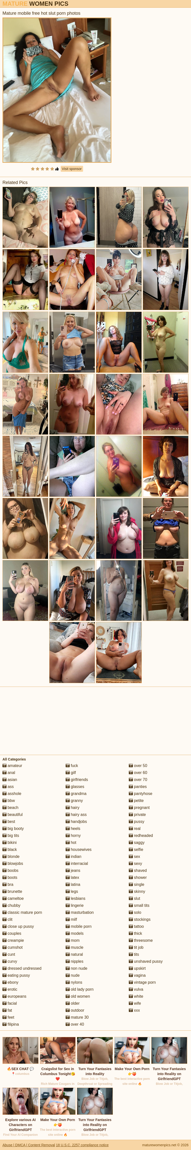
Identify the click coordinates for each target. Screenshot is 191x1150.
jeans (73, 870)
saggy (136, 842)
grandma (76, 793)
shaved (138, 870)
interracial (77, 863)
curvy (9, 961)
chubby (11, 905)
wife (135, 1003)
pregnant (139, 807)
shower (138, 877)
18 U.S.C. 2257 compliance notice (82, 1145)
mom (73, 940)
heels (73, 828)
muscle (74, 947)
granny (74, 800)
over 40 (75, 1024)
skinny (137, 891)
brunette (12, 891)
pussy (136, 821)
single (136, 884)
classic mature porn (22, 912)
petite (136, 800)
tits (134, 954)
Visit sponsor (72, 169)
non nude (76, 968)
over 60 (138, 772)
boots (9, 877)
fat (7, 1010)
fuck (72, 766)
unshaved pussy (146, 961)
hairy (72, 807)
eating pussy (16, 975)
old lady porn (80, 989)
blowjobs (12, 863)
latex (72, 877)
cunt (8, 954)
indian (73, 856)
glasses (75, 786)
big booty (13, 828)
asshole (11, 793)
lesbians (75, 898)
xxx (134, 1010)
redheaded (141, 835)
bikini (9, 842)
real (135, 828)
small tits (139, 905)
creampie (13, 940)
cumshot (12, 947)
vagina (137, 975)
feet (8, 1017)
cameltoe (13, 898)
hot (71, 842)
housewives (79, 849)
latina (73, 884)
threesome (141, 940)
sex (134, 856)
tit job (136, 947)
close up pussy (18, 926)
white (136, 996)
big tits (10, 835)
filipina (10, 1024)
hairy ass (76, 814)
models (75, 933)
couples (11, 933)
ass (8, 786)
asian (9, 779)
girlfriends (77, 779)
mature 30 (77, 1017)
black (9, 849)
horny (73, 835)
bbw (8, 800)
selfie (136, 849)
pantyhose (140, 793)
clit (7, 919)
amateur (12, 766)
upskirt (137, 968)
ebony (10, 982)
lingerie (75, 905)
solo (135, 912)
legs (72, 891)
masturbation (80, 912)
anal (8, 772)
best (8, 821)
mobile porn (79, 926)
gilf (71, 772)
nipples (74, 961)
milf (71, 919)
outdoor (75, 1010)
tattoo (136, 926)
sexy (135, 863)
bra (7, 884)
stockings (139, 919)
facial (9, 1003)
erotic (9, 989)
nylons (74, 982)
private (137, 814)
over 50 (138, 766)
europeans (14, 996)
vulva (136, 989)
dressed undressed (22, 968)
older (73, 1003)
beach (10, 807)
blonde (11, 856)
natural (74, 954)
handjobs (76, 821)
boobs (10, 870)
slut (134, 898)
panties (138, 786)
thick (135, 933)
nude (73, 975)
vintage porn (142, 982)
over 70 (138, 779)
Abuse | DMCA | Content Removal (28, 1145)
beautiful (12, 814)
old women (78, 996)
